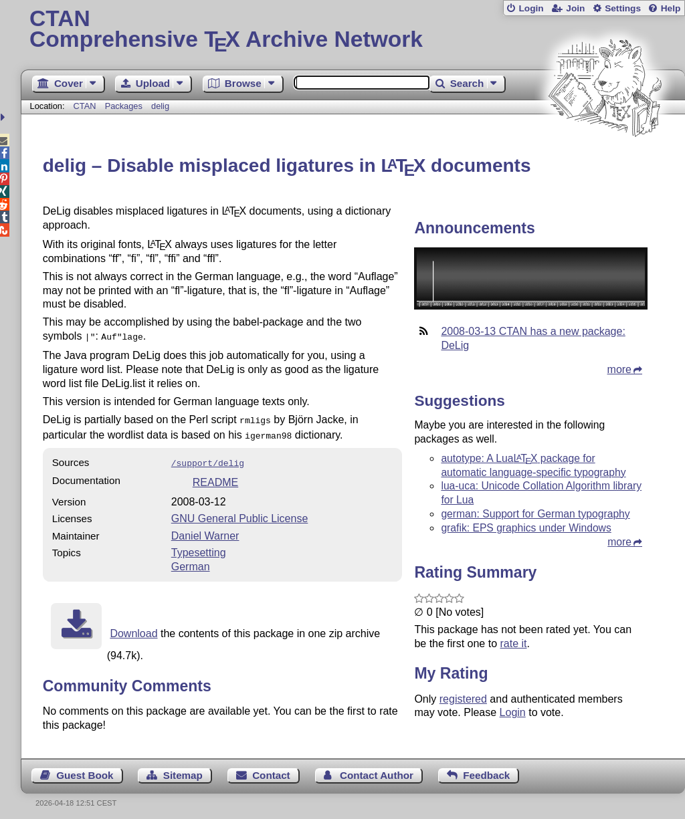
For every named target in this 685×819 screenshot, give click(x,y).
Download (133, 628)
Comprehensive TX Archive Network (352, 30)
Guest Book (84, 770)
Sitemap (183, 770)
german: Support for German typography (535, 513)
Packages (125, 106)
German (190, 561)
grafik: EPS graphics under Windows (526, 528)
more (619, 369)
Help (671, 8)
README (215, 477)
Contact (271, 770)
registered (463, 699)
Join (575, 8)
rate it (513, 643)
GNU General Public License (239, 513)
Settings (623, 8)
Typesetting (198, 547)
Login (530, 8)
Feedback (486, 770)
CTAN (85, 106)
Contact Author (376, 770)
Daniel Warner (205, 530)
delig (160, 106)
